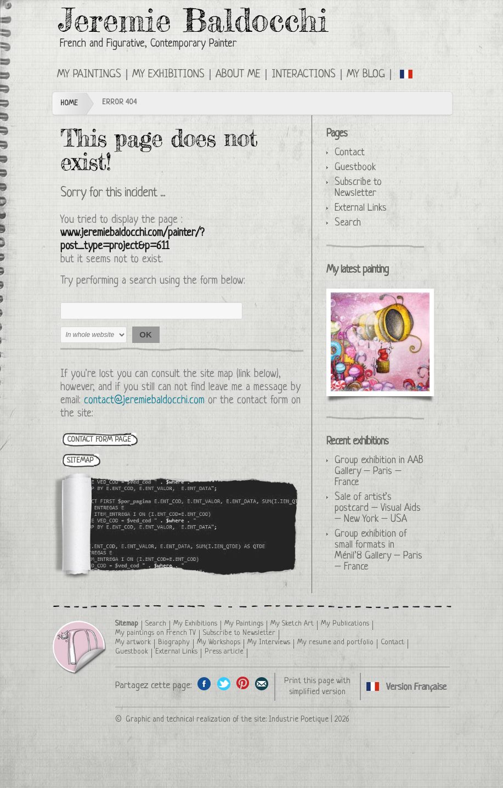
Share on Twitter (223, 683)
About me (238, 74)
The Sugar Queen (380, 341)
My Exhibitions (168, 74)
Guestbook (355, 167)
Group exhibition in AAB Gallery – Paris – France (379, 471)
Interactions (304, 74)
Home (69, 103)
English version (407, 73)
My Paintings (89, 74)
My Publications (345, 624)
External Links (361, 207)
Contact (350, 152)
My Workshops (218, 642)
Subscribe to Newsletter (358, 188)
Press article (224, 652)
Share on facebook (204, 683)
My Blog (366, 74)
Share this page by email (262, 683)
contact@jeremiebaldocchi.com (144, 401)
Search (348, 222)
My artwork (133, 642)
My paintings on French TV (155, 633)
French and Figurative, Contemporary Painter (148, 44)
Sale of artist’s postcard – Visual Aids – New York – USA (378, 508)
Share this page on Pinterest (243, 683)
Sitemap (126, 624)
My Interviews (268, 642)
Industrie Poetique (299, 719)
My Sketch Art (292, 624)
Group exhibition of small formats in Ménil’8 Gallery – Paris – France (378, 550)
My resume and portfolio (335, 642)
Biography (174, 642)
